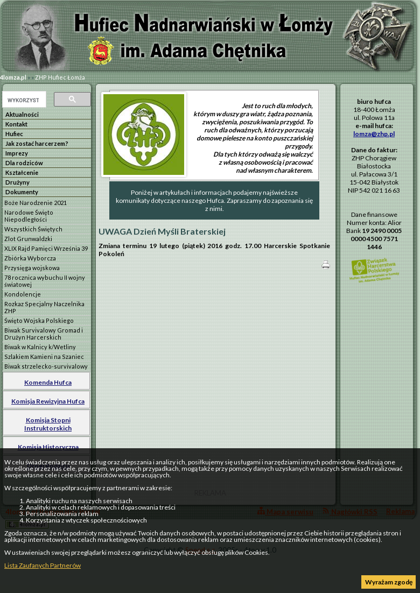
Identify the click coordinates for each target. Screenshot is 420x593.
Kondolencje (22, 294)
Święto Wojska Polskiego (39, 320)
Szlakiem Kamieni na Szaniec (44, 356)
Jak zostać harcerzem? (36, 143)
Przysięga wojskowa (32, 267)
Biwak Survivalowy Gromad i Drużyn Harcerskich (43, 334)
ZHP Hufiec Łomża (60, 77)
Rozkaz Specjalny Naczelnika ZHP (44, 307)
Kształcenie (21, 172)
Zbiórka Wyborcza (30, 258)
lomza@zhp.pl (374, 134)
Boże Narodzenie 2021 (35, 202)
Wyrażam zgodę (388, 582)
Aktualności (22, 114)
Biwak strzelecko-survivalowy (46, 366)
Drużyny (17, 182)
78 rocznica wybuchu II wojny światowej (44, 281)
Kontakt (16, 124)
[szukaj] (23, 100)
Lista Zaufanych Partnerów (42, 565)
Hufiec (14, 133)
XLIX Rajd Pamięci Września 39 (46, 248)
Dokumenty (21, 191)
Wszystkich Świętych (33, 228)
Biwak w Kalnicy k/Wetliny (40, 346)
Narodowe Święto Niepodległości (28, 216)
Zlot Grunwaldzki (28, 238)
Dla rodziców (24, 162)
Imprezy (16, 153)
